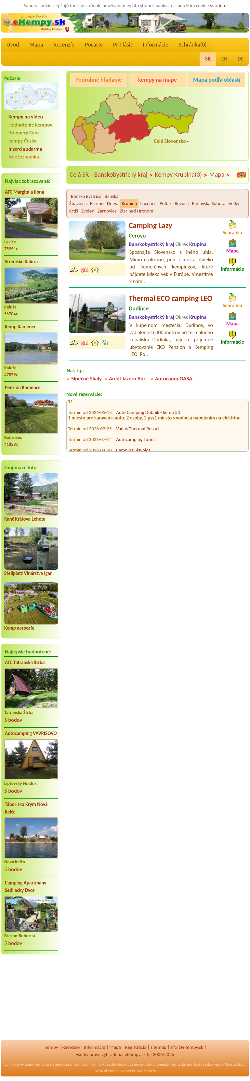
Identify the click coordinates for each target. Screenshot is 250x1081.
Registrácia (136, 1047)
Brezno (97, 203)
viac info (218, 5)
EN (224, 59)
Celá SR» (81, 174)
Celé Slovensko (170, 141)
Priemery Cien (23, 133)
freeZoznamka (23, 157)
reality (40, 1064)
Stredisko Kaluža (21, 262)
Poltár (165, 203)
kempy (187, 1064)
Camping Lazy (150, 225)
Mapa (36, 44)
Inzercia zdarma (25, 149)
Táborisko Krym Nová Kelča (26, 808)
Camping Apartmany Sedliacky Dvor (25, 886)
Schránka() (193, 44)
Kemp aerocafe (19, 628)
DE (240, 59)
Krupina (129, 203)
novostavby (143, 1064)
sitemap (158, 1047)
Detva (112, 203)
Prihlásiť (122, 44)
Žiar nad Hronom (136, 211)
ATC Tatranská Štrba (25, 662)
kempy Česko (22, 141)
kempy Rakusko (144, 1070)
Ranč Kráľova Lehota (25, 519)
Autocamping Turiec (135, 441)
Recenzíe (64, 44)
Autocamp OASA (173, 378)
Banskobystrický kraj (123, 175)
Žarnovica (107, 211)
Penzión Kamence (23, 387)
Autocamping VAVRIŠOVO (31, 733)
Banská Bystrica (86, 196)
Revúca (182, 203)
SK (208, 58)
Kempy (51, 1047)
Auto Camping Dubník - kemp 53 (148, 414)
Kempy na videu (25, 117)
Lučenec (148, 203)
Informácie (155, 44)
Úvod (13, 44)
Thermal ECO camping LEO (170, 298)
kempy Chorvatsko (228, 1064)
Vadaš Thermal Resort (137, 430)
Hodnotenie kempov (30, 125)
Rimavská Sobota (208, 203)
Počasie (94, 44)
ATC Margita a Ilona (24, 192)
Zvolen (87, 211)
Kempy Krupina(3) (181, 175)
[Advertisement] (31, 1001)
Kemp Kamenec (20, 327)
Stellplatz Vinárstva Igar (28, 573)
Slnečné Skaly (86, 378)
